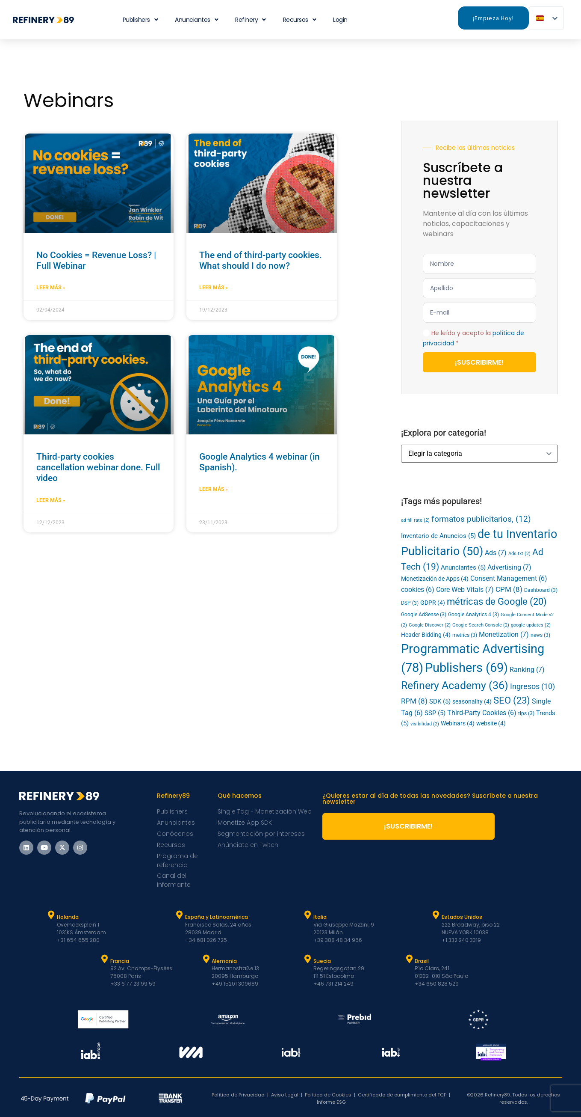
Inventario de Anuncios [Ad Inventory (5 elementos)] (438, 536)
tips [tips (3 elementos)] (526, 713)
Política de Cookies (328, 1094)
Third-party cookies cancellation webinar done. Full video (98, 467)
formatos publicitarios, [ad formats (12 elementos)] (481, 519)
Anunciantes (196, 19)
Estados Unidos (462, 917)
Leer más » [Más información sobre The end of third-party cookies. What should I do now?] (213, 288)
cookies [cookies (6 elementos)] (417, 590)
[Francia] (104, 959)
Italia (320, 917)
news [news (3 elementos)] (540, 635)
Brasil (422, 961)
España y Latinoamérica (216, 917)
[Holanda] (51, 915)
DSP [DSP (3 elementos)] (410, 603)
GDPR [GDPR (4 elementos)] (432, 602)
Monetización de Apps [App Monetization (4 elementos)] (435, 578)
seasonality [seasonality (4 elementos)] (472, 701)
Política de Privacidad (238, 1094)
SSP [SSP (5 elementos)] (435, 713)
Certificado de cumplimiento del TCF (402, 1094)
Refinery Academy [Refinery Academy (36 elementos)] (454, 685)
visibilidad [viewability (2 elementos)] (424, 724)
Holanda (68, 917)
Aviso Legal (284, 1094)
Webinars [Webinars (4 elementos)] (458, 723)
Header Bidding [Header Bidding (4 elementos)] (426, 634)
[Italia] (308, 915)
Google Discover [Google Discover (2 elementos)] (430, 625)
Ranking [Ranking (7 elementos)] (527, 669)
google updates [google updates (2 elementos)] (531, 625)
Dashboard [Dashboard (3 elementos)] (540, 590)
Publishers (140, 19)
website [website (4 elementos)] (491, 723)
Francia (119, 961)
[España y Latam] (179, 915)
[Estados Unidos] (436, 915)
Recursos (299, 19)
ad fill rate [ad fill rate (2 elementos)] (415, 520)
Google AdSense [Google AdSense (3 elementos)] (423, 615)
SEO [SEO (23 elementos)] (511, 700)
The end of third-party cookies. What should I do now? (260, 260)
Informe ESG (331, 1102)
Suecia (322, 961)
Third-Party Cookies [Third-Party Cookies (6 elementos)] (481, 713)
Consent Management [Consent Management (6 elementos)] (508, 578)
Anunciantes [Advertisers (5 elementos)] (463, 567)
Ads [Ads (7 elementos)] (496, 553)
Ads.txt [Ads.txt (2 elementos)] (519, 553)
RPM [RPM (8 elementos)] (414, 701)
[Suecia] (308, 959)
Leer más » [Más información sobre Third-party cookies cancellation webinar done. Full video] (50, 500)
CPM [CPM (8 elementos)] (508, 589)
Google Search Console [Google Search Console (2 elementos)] (480, 625)
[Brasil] (409, 959)
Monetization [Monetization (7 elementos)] (504, 634)
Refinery (250, 19)
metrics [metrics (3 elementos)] (464, 635)
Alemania (224, 961)
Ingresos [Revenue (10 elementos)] (532, 686)
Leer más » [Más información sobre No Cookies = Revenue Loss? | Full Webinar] (50, 288)
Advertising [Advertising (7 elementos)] (509, 567)
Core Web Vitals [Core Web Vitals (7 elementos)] (465, 589)
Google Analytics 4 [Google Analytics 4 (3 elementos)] (473, 615)
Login (340, 19)
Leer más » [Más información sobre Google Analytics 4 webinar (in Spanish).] (213, 489)
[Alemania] (206, 959)
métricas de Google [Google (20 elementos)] (497, 601)
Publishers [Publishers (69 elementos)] (466, 667)
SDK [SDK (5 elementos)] (440, 701)
